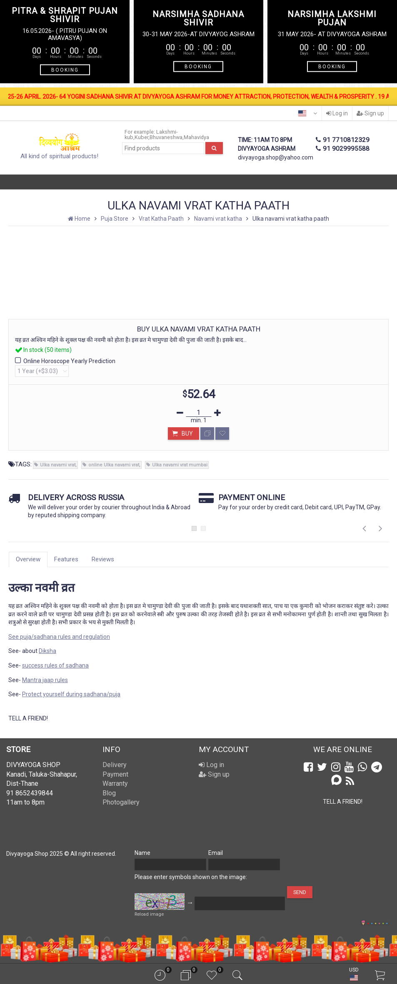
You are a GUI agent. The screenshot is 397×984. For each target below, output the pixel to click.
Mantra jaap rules (45, 680)
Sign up (370, 113)
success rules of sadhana (55, 665)
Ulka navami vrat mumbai (179, 465)
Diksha (47, 651)
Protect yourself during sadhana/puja (71, 694)
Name (142, 852)
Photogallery (121, 802)
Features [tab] (66, 559)
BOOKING (65, 70)
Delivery (114, 765)
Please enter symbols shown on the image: (191, 877)
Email (215, 852)
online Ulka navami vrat (113, 465)
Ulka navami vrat (57, 465)
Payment (115, 774)
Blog (109, 793)
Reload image (149, 914)
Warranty (115, 783)
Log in (337, 113)
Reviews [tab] (103, 559)
